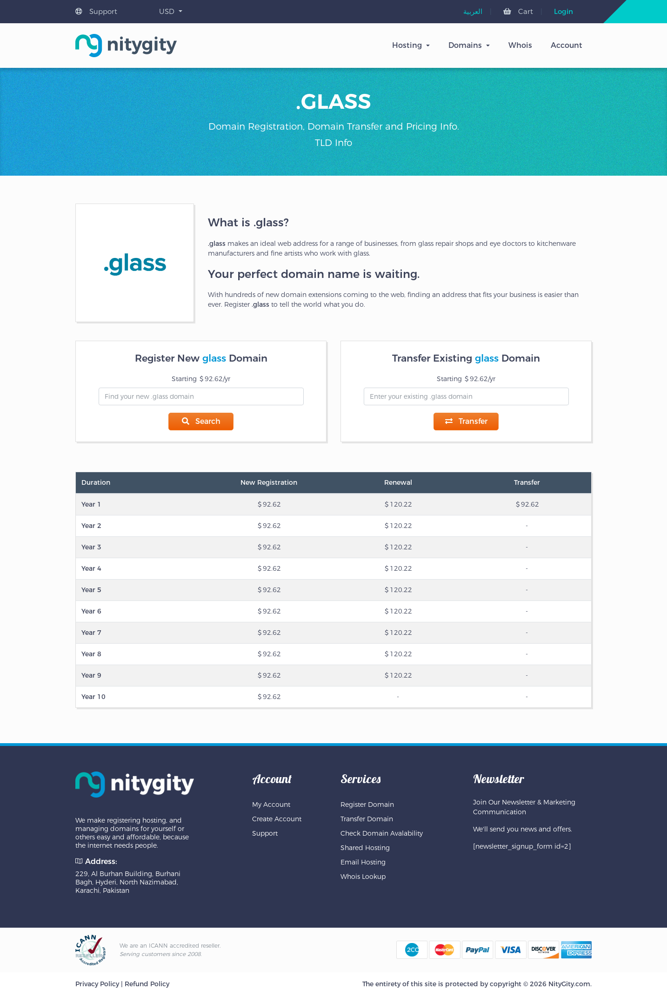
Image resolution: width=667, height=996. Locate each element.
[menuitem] (472, 11)
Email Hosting (363, 862)
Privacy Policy (97, 984)
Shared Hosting (365, 848)
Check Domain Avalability (381, 833)
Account (566, 45)
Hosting (407, 45)
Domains (465, 45)
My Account (271, 804)
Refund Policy (147, 984)
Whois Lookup (363, 876)
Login (563, 11)
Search (201, 421)
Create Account (276, 819)
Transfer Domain (366, 819)
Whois (520, 45)
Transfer (466, 421)
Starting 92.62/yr (201, 379)
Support (96, 11)
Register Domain (367, 804)
